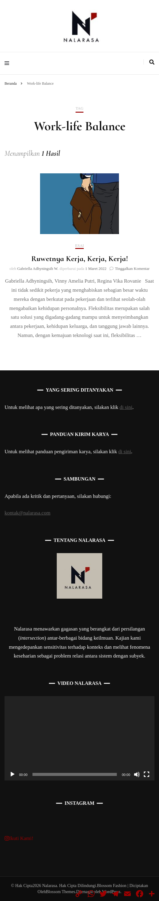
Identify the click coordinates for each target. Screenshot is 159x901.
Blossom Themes (60, 891)
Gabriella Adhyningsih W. (37, 268)
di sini (126, 407)
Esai (79, 245)
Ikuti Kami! (19, 838)
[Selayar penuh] (147, 774)
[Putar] (12, 774)
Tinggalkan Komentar (132, 268)
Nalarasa (49, 885)
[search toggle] (151, 62)
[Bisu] (137, 774)
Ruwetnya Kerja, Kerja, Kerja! (79, 258)
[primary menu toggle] (8, 63)
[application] (79, 738)
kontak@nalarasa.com (27, 513)
